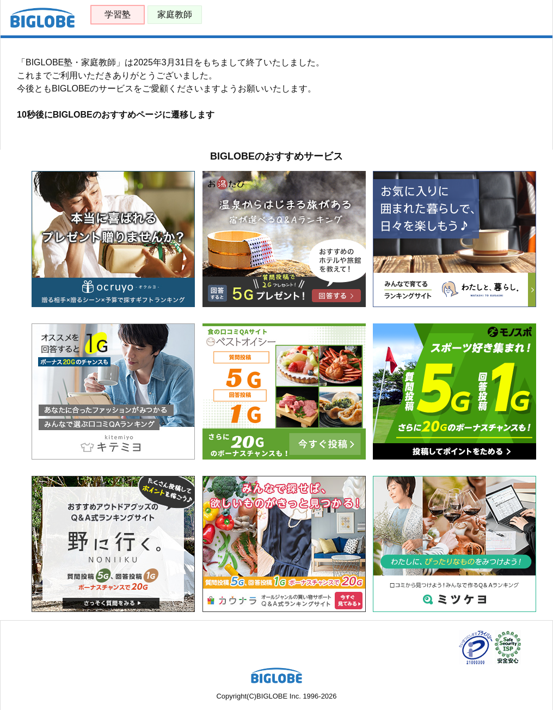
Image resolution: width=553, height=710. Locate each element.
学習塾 (118, 14)
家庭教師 (174, 14)
